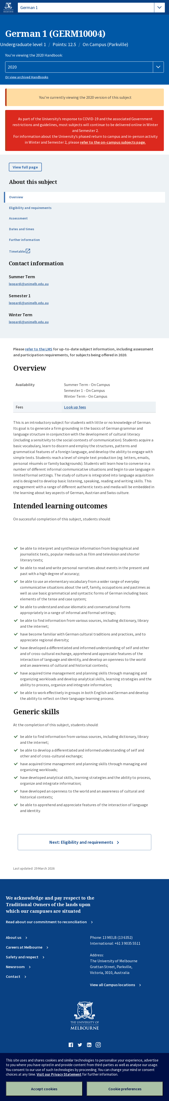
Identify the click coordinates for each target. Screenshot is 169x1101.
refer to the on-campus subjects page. (113, 142)
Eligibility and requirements (30, 208)
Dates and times (21, 229)
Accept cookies (44, 1088)
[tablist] (91, 7)
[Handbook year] (84, 67)
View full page (25, 167)
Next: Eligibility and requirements (81, 842)
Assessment (18, 218)
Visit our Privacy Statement (59, 1074)
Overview (16, 197)
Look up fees (75, 407)
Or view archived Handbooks (26, 77)
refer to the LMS (38, 349)
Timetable (25, 253)
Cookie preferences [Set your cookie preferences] (124, 1088)
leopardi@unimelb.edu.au (29, 284)
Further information (24, 240)
